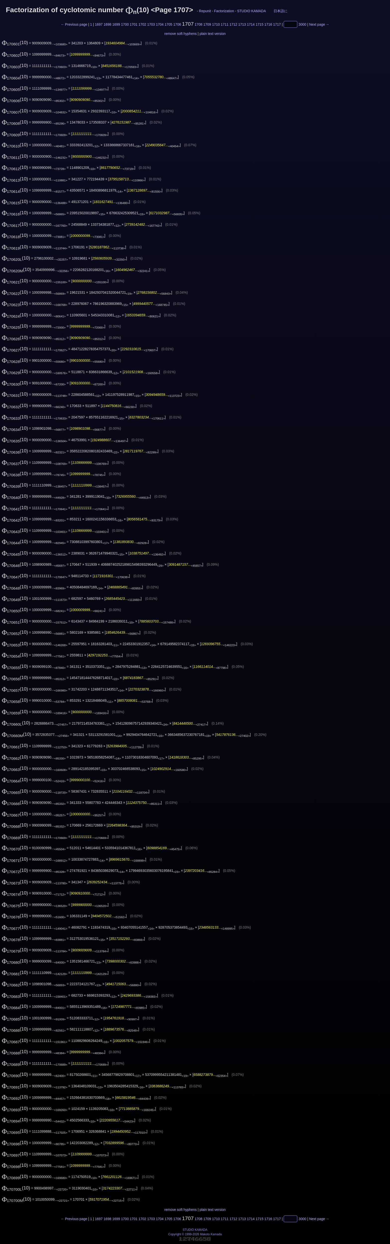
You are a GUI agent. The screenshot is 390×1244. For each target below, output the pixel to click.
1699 (116, 24)
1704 (160, 24)
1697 (98, 24)
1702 (142, 24)
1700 (125, 24)
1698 (107, 24)
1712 (233, 24)
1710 (216, 24)
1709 (207, 24)
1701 (134, 24)
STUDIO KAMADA (251, 11)
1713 (242, 24)
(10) (15, 42)
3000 (302, 24)
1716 (268, 24)
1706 (177, 24)
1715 (259, 24)
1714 (251, 24)
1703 (151, 24)
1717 (277, 24)
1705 (168, 24)
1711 (225, 24)
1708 (198, 24)
